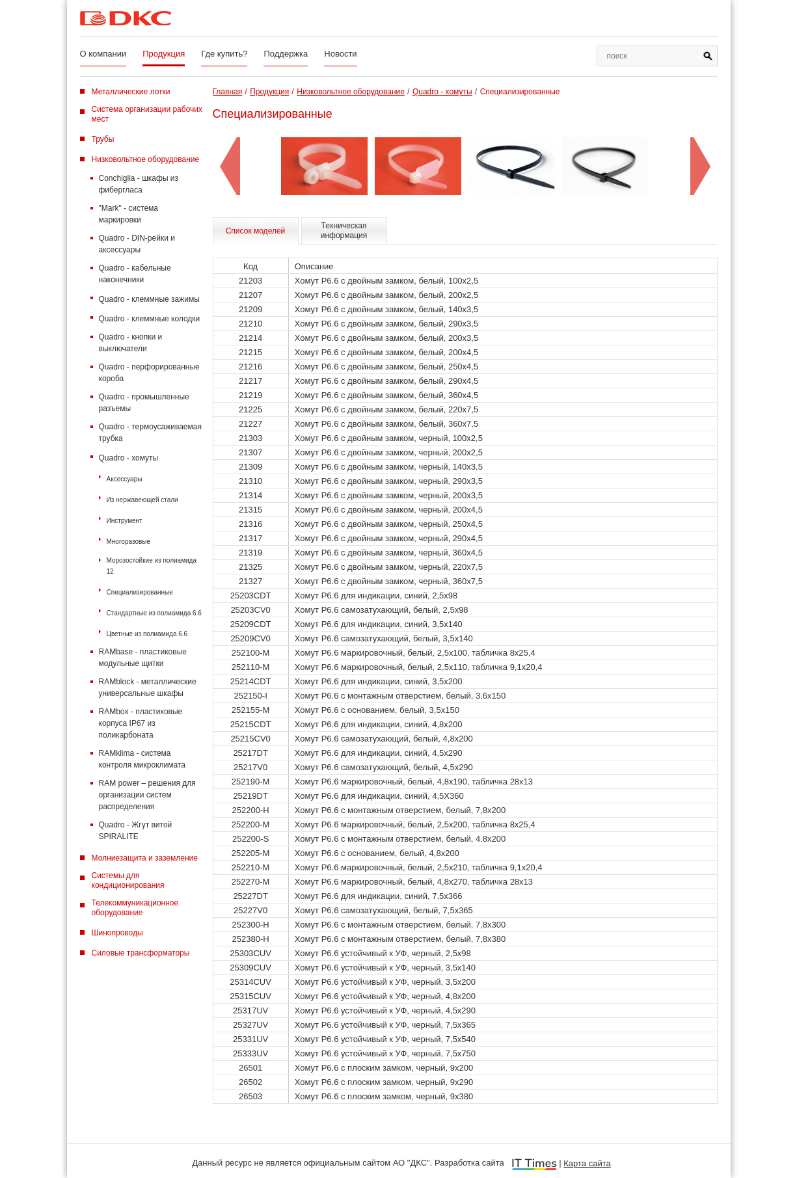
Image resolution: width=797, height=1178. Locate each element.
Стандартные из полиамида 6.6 (154, 613)
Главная (228, 91)
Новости (340, 54)
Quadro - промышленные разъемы (144, 402)
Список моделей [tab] (256, 230)
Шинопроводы (117, 932)
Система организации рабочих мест (147, 114)
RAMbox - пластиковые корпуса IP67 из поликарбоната (141, 723)
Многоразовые (129, 541)
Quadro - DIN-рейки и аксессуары (137, 244)
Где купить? (224, 54)
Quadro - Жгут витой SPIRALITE (135, 830)
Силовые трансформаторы (141, 952)
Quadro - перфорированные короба (149, 372)
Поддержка (285, 54)
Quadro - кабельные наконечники (135, 273)
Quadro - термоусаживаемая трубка (150, 432)
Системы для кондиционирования (128, 880)
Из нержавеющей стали (142, 499)
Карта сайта (586, 1163)
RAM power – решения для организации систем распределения (147, 795)
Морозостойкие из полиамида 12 (152, 566)
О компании (103, 54)
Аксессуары (124, 479)
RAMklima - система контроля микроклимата (142, 759)
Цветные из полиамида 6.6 (147, 633)
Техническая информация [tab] (344, 230)
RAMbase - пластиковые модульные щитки (143, 657)
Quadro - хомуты (129, 457)
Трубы (103, 139)
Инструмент (124, 520)
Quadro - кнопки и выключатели (131, 342)
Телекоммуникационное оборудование (135, 907)
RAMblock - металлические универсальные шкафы (147, 687)
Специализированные (140, 592)
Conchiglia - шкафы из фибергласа (139, 184)
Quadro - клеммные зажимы (149, 299)
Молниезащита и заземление (145, 858)
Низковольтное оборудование (146, 159)
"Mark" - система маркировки (129, 214)
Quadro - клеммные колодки (149, 318)
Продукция (163, 54)
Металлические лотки (131, 91)
